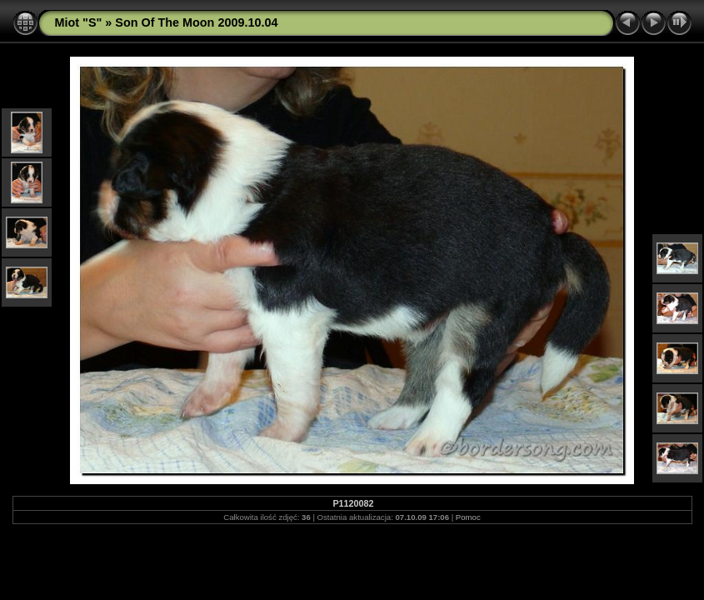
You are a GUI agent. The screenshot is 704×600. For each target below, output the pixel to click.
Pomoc (468, 517)
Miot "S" (78, 22)
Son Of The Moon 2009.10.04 (196, 22)
